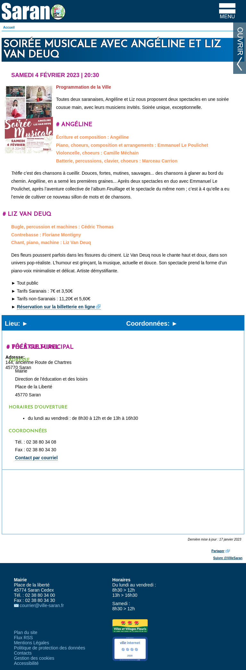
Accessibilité (26, 663)
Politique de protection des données (49, 647)
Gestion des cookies (34, 658)
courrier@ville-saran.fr (42, 605)
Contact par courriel (36, 457)
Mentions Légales (31, 642)
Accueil (9, 27)
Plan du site (25, 632)
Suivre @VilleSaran (227, 558)
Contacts (22, 653)
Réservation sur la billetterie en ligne (56, 306)
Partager (218, 551)
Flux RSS (23, 637)
